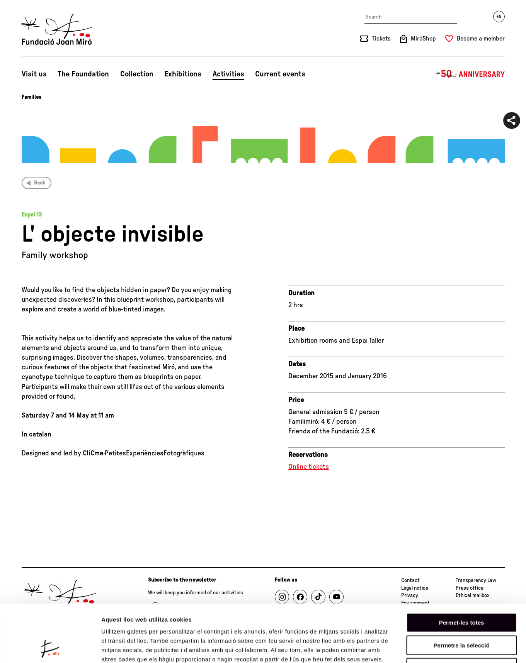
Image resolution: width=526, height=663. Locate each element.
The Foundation (83, 74)
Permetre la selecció (461, 591)
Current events (280, 74)
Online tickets (308, 466)
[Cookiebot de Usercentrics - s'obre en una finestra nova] (50, 648)
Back (39, 183)
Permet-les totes (461, 568)
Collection (136, 74)
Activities (228, 74)
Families (31, 97)
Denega (461, 614)
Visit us (34, 74)
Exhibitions (182, 74)
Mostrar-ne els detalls (445, 647)
